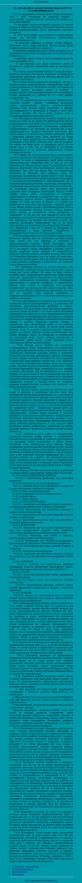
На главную (18, 874)
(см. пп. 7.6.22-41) (59, 772)
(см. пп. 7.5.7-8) (44, 405)
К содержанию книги (22, 869)
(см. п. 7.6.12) (16, 772)
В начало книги (20, 871)
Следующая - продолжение (25, 866)
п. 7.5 (53, 303)
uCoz (54, 880)
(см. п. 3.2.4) (46, 645)
